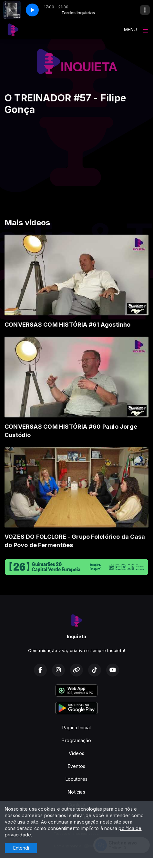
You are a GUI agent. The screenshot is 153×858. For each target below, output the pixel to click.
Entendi (21, 848)
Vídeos (76, 753)
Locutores (76, 779)
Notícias (76, 792)
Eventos (76, 766)
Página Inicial (76, 727)
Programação (76, 740)
